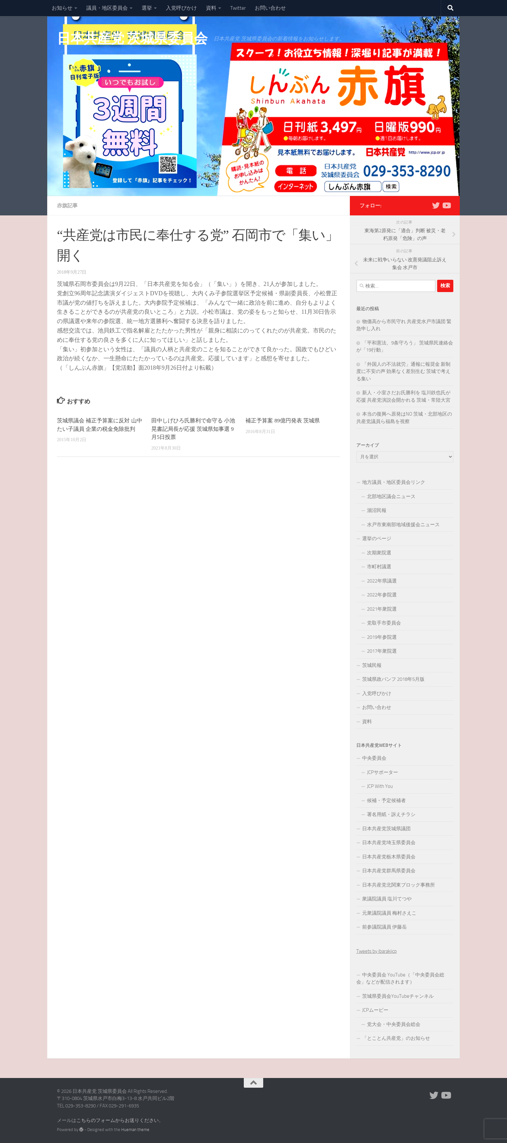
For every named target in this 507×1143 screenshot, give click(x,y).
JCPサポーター (382, 772)
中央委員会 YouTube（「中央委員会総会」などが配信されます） (400, 978)
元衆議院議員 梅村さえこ (389, 913)
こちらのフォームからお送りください (117, 1120)
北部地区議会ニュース (391, 496)
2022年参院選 (382, 595)
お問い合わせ (270, 8)
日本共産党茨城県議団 (386, 829)
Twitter (238, 8)
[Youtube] (446, 205)
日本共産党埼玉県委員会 (388, 842)
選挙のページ (376, 538)
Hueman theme (135, 1129)
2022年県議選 (382, 581)
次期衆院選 (379, 553)
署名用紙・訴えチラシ (391, 814)
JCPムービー (375, 1010)
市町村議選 (379, 567)
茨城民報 (372, 665)
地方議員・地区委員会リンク (393, 482)
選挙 (147, 8)
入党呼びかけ (181, 8)
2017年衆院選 (382, 651)
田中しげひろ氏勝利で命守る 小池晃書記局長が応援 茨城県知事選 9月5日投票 (193, 429)
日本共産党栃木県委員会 (388, 857)
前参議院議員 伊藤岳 (384, 927)
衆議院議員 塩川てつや (387, 899)
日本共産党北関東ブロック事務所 (398, 885)
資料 (211, 8)
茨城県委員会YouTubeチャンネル (398, 996)
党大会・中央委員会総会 (393, 1024)
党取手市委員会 (384, 623)
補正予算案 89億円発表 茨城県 (282, 421)
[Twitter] (436, 205)
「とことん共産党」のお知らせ (396, 1038)
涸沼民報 (376, 510)
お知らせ (62, 8)
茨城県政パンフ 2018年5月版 (393, 679)
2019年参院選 (382, 637)
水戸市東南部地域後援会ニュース (403, 525)
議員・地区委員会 (107, 8)
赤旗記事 (67, 205)
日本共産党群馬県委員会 (388, 871)
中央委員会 (374, 758)
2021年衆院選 (382, 609)
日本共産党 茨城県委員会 (132, 38)
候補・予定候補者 (386, 800)
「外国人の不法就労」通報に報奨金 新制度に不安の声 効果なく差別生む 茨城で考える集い (403, 371)
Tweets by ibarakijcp (376, 951)
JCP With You (380, 786)
